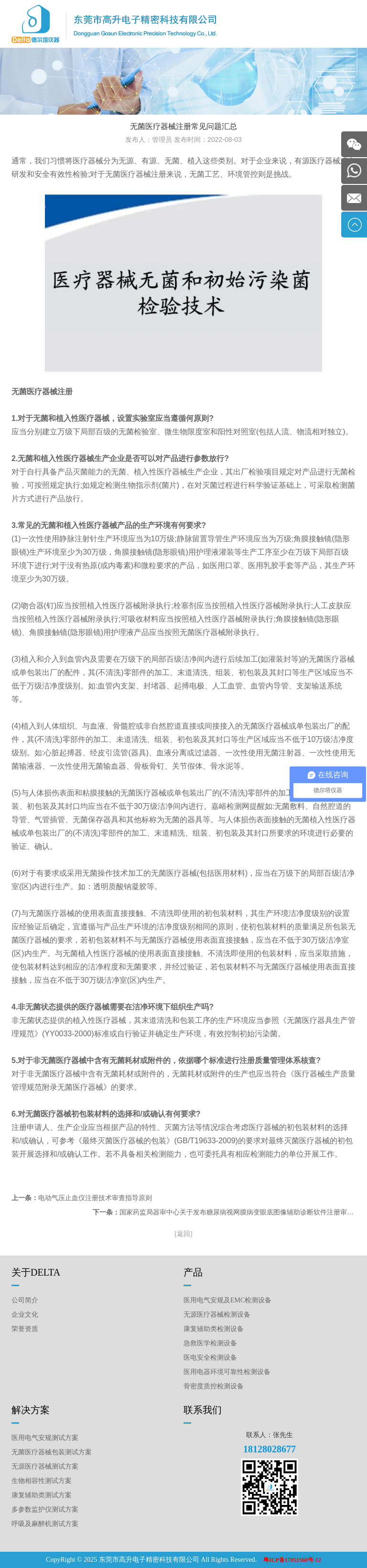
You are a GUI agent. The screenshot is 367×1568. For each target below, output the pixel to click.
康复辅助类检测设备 (214, 1328)
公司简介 (24, 1300)
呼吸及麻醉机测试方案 (44, 1523)
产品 (193, 1272)
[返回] (183, 1233)
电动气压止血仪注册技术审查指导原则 (95, 1198)
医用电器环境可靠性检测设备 (227, 1371)
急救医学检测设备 (210, 1343)
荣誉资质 (24, 1328)
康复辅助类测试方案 (41, 1495)
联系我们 (203, 1410)
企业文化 (24, 1314)
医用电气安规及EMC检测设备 (227, 1300)
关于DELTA (35, 1272)
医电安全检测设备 (210, 1357)
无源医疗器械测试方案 (44, 1466)
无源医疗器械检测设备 (217, 1314)
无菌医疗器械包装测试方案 (51, 1452)
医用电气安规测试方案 (44, 1437)
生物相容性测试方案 (41, 1480)
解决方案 (30, 1410)
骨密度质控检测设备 (214, 1386)
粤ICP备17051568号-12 (292, 1560)
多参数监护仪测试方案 (44, 1509)
